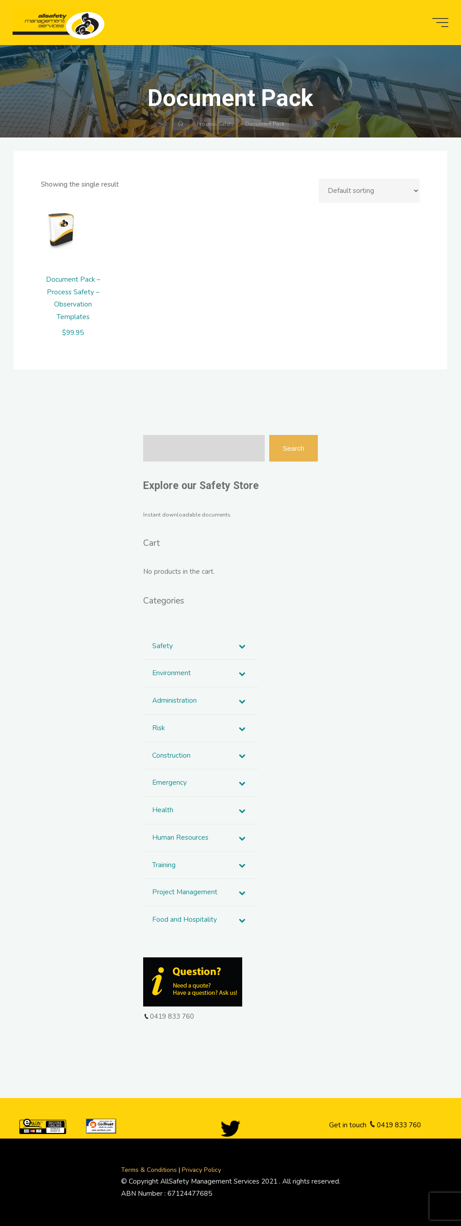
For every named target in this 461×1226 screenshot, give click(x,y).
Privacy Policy (201, 1170)
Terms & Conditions (150, 1170)
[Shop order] (369, 190)
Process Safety (215, 124)
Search (293, 448)
